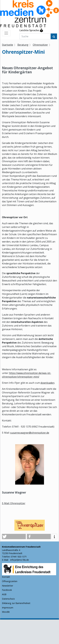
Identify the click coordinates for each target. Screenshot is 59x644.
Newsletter (7, 585)
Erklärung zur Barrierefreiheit (16, 603)
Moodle (6, 611)
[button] (14, 536)
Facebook (7, 589)
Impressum (7, 607)
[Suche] (35, 36)
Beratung (22, 44)
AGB (4, 594)
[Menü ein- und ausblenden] (6, 33)
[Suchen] (54, 36)
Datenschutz (8, 598)
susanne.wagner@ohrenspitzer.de (29, 432)
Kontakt (6, 576)
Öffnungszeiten (9, 581)
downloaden (47, 382)
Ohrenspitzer (40, 44)
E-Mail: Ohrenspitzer (13, 503)
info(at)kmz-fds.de (19, 559)
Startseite (7, 44)
